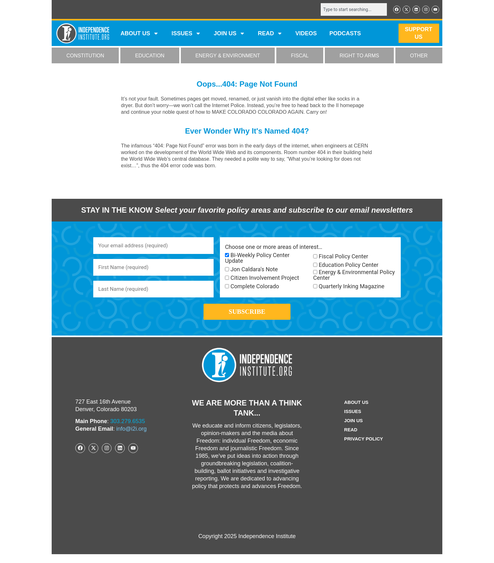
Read (349, 438)
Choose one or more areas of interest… (273, 247)
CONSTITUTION (85, 56)
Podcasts (345, 34)
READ (270, 34)
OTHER (419, 56)
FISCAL (300, 56)
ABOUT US (139, 34)
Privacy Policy (363, 448)
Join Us (352, 429)
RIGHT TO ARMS (359, 56)
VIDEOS (306, 34)
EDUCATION (149, 56)
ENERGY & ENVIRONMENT (227, 56)
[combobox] (350, 9)
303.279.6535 (127, 430)
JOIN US (229, 34)
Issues (186, 34)
